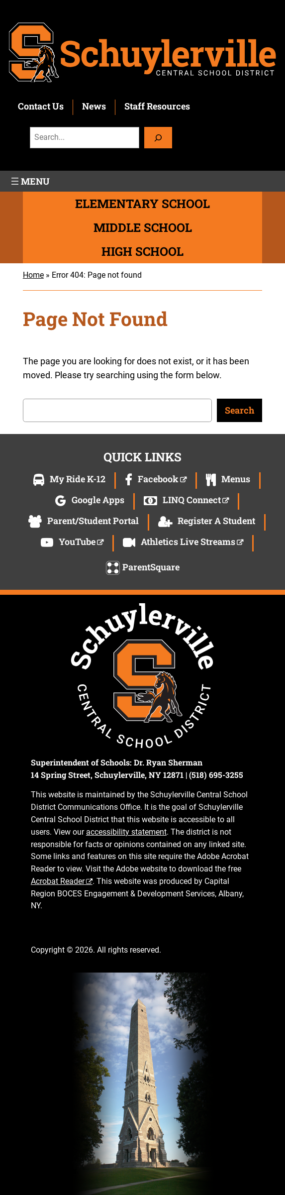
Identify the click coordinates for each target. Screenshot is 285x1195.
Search (239, 410)
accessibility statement (126, 832)
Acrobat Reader (58, 881)
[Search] (158, 137)
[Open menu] (29, 181)
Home (33, 275)
